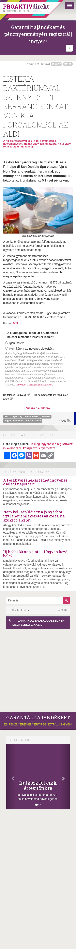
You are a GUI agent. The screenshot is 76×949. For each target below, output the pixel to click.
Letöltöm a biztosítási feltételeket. (35, 384)
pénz (7, 416)
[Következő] (65, 776)
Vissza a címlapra (38, 408)
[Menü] (69, 5)
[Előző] (11, 776)
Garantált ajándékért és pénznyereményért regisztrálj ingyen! (38, 34)
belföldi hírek (32, 416)
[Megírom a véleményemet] (11, 398)
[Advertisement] (38, 669)
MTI (15, 323)
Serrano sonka (33, 421)
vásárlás (46, 416)
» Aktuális (65, 420)
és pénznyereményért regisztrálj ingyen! (38, 720)
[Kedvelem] (28, 394)
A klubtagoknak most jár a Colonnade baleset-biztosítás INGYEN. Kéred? (32, 335)
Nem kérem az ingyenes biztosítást (29, 348)
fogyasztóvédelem (14, 421)
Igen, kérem (14, 343)
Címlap (62, 609)
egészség (18, 416)
